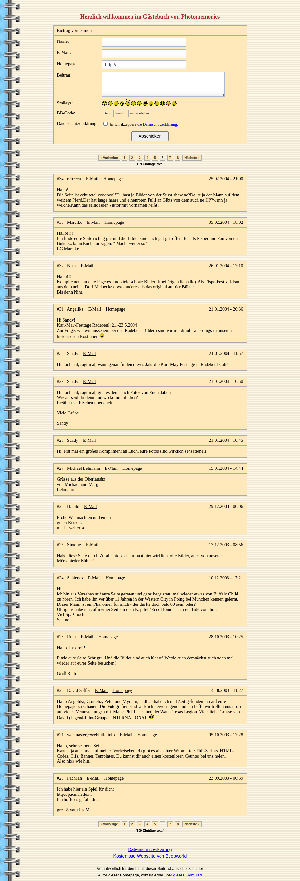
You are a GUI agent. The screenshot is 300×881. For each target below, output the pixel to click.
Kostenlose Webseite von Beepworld (150, 855)
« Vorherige (109, 157)
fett (107, 113)
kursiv (119, 113)
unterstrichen (139, 113)
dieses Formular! (187, 875)
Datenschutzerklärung (150, 849)
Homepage (113, 179)
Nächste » (191, 157)
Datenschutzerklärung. (160, 124)
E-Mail (92, 179)
